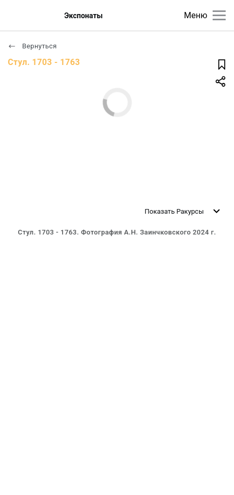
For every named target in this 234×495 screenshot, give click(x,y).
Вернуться (32, 46)
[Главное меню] (219, 15)
